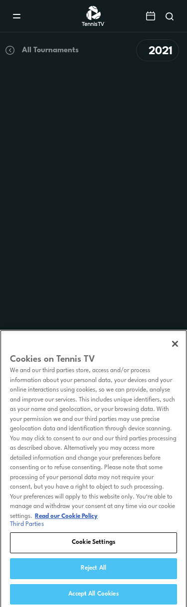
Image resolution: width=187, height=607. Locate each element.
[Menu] (16, 16)
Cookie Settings (93, 546)
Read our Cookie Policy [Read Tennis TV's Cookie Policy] (66, 519)
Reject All (93, 571)
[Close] (175, 347)
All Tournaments (41, 50)
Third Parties (27, 528)
